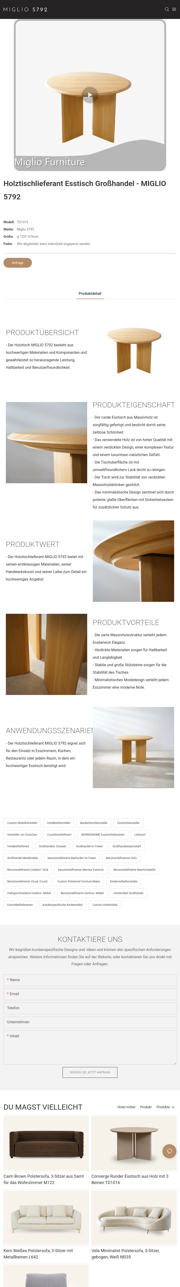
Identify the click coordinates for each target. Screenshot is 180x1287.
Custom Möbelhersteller (22, 823)
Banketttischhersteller (94, 823)
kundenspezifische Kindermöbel (62, 905)
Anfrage (17, 263)
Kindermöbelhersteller (123, 881)
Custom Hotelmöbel (104, 905)
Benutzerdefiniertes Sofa (121, 858)
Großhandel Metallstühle (22, 858)
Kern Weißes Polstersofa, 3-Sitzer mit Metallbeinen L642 (38, 1253)
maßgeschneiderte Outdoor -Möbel (29, 893)
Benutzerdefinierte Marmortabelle (134, 869)
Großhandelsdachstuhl (126, 846)
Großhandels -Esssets (52, 846)
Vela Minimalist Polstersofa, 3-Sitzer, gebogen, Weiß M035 (125, 1253)
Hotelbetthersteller (58, 823)
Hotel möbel (126, 1107)
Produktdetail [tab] (90, 293)
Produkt (146, 1107)
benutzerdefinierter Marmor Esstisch (81, 869)
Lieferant (140, 834)
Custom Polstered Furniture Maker (78, 881)
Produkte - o (165, 1107)
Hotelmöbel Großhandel (128, 893)
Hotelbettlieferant (18, 846)
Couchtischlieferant (59, 834)
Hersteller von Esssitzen (22, 834)
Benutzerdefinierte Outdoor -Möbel (82, 893)
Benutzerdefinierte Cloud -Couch (27, 881)
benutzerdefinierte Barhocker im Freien (72, 858)
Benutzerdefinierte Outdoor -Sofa (27, 869)
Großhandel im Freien (89, 846)
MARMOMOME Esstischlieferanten (103, 834)
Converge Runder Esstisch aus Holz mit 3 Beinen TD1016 (129, 1179)
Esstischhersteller (128, 823)
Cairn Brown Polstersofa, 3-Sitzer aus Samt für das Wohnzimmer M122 (44, 1179)
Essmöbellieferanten (20, 905)
